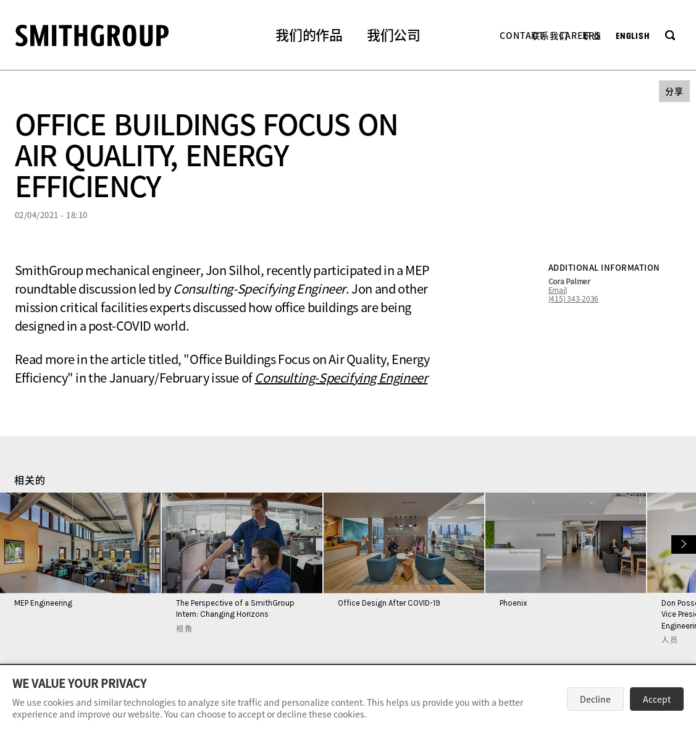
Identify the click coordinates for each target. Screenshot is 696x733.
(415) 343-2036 (573, 298)
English (633, 36)
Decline (595, 699)
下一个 (682, 543)
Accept (657, 699)
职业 (591, 35)
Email (557, 289)
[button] (308, 36)
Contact (522, 35)
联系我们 (549, 35)
